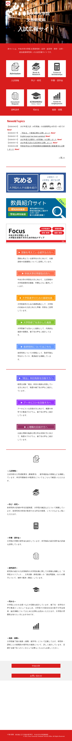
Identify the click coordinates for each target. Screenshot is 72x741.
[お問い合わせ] (36, 675)
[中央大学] (36, 665)
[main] (36, 21)
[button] (3, 3)
